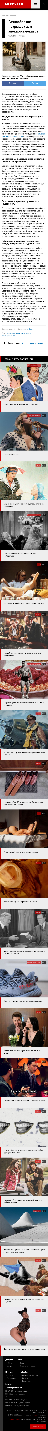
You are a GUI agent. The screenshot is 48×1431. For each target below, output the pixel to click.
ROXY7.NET (16, 1391)
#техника (11, 333)
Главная (5, 16)
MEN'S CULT (15, 1394)
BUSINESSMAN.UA (17, 1403)
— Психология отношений (27, 1366)
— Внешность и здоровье (29, 1375)
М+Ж (20, 1359)
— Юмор (21, 1363)
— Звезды (8, 1366)
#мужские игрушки (23, 333)
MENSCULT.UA (16, 1400)
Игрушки (9, 1372)
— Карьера (24, 1378)
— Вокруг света (26, 1381)
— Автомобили (10, 1378)
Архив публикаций (13, 1387)
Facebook (13, 83)
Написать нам (38, 1427)
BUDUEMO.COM (18, 1406)
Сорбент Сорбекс (15, 1419)
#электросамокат (9, 335)
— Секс (20, 1369)
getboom (30, 329)
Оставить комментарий (32, 343)
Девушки (9, 1359)
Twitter (35, 83)
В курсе (8, 1384)
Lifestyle (25, 1372)
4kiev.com (13, 1397)
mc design (34, 1415)
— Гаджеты (9, 1375)
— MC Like (8, 1363)
